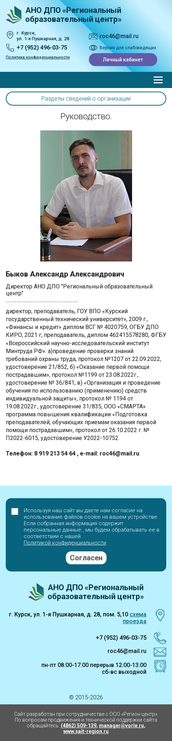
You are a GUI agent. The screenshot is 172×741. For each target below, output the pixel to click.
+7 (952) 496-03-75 (42, 47)
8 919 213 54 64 (55, 453)
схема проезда (134, 618)
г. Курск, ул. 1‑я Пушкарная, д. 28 (43, 35)
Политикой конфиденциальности (65, 542)
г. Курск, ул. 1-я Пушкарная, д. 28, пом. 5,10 (68, 614)
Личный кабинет (123, 59)
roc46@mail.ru (119, 36)
